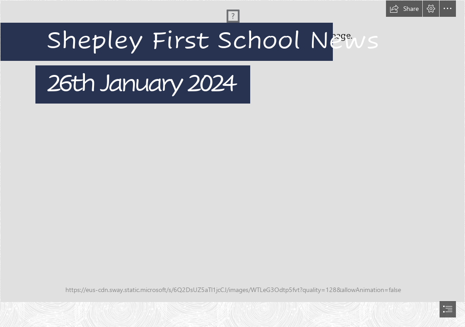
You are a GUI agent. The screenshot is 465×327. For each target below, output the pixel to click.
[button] (404, 8)
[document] (232, 163)
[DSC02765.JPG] (232, 151)
